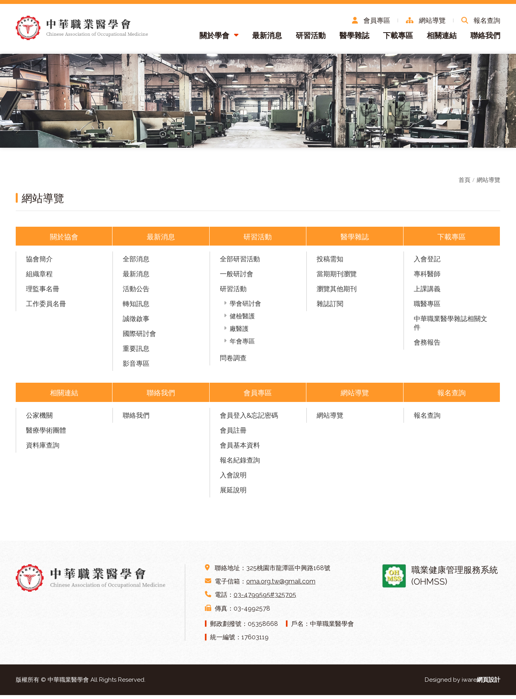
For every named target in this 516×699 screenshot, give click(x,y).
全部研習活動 (240, 262)
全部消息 (136, 262)
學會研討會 (245, 307)
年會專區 (242, 344)
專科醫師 (427, 277)
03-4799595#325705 (265, 598)
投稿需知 (330, 262)
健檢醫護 (242, 319)
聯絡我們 (485, 38)
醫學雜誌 (354, 38)
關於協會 (64, 239)
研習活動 (311, 38)
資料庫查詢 (42, 448)
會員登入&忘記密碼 (249, 418)
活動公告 (136, 292)
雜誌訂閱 (330, 307)
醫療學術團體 (46, 433)
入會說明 (233, 478)
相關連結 (442, 38)
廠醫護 (239, 332)
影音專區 (136, 366)
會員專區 (257, 396)
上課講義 (427, 292)
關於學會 (214, 38)
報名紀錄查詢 (240, 463)
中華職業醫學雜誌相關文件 (450, 326)
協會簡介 (39, 262)
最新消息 (267, 38)
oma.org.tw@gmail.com (280, 585)
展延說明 (233, 493)
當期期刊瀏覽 (337, 277)
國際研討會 (139, 336)
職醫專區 (427, 307)
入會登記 (427, 262)
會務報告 (427, 345)
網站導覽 (488, 183)
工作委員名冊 (46, 307)
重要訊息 (136, 351)
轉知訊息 (136, 307)
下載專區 (398, 38)
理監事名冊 (42, 292)
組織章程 (39, 277)
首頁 (464, 183)
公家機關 (39, 418)
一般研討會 (236, 277)
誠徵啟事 (136, 322)
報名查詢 (451, 396)
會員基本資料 (240, 448)
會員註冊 (233, 433)
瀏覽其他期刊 (337, 292)
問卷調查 (233, 361)
